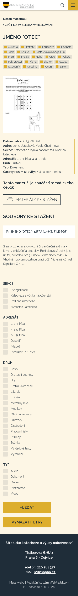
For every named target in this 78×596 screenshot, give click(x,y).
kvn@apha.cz (45, 572)
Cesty (14, 369)
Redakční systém (38, 582)
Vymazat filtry (27, 522)
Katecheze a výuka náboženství (31, 295)
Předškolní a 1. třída (23, 352)
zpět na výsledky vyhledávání (28, 25)
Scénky (15, 442)
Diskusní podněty (22, 374)
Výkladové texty (21, 448)
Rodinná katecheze (23, 301)
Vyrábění (17, 454)
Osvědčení (18, 425)
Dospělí (16, 340)
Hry (13, 380)
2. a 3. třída (18, 323)
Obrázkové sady (21, 414)
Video (14, 493)
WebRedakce (58, 582)
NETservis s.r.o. (33, 587)
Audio (14, 471)
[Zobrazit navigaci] (73, 5)
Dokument (17, 476)
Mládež (15, 346)
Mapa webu (16, 582)
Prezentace (18, 488)
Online (15, 482)
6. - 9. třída (18, 335)
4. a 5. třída (18, 329)
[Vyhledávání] (62, 5)
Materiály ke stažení (36, 199)
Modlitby (16, 408)
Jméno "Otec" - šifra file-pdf (36, 231)
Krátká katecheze (22, 386)
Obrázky (16, 420)
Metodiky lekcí (20, 403)
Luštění (15, 397)
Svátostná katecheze (24, 307)
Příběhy (16, 437)
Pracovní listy (19, 431)
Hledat (27, 507)
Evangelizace (19, 290)
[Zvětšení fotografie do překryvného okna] (39, 104)
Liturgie (15, 391)
